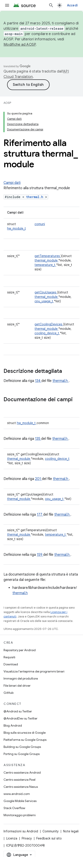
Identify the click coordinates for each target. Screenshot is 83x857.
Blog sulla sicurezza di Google (25, 733)
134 (38, 381)
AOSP (7, 103)
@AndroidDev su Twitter (20, 718)
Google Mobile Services (20, 801)
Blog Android (13, 725)
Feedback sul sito (49, 838)
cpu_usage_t (44, 301)
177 (40, 514)
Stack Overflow (14, 808)
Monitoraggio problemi (20, 815)
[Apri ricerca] (51, 5)
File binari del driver (17, 686)
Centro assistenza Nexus (21, 787)
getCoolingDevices (49, 324)
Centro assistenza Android (22, 772)
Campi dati (12, 183)
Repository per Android (20, 650)
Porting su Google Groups (22, 754)
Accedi (72, 5)
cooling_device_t (47, 333)
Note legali (71, 831)
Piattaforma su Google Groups (25, 740)
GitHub (9, 693)
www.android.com (17, 794)
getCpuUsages (46, 292)
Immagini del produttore (21, 678)
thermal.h (35, 197)
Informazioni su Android (21, 831)
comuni (40, 224)
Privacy (27, 838)
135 (38, 438)
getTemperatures (48, 256)
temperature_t (45, 265)
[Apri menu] (7, 5)
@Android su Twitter (18, 711)
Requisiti (9, 657)
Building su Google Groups (22, 747)
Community (50, 831)
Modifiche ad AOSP (20, 44)
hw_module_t (16, 228)
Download (11, 664)
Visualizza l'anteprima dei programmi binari (34, 671)
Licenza (11, 838)
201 (38, 479)
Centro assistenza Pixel (19, 780)
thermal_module (46, 260)
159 (40, 554)
